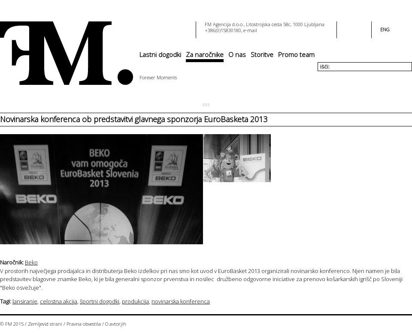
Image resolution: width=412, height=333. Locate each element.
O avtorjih (115, 324)
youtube (359, 27)
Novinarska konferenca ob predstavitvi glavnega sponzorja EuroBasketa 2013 (133, 119)
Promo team (296, 54)
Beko (31, 262)
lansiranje (24, 301)
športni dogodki (99, 301)
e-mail (250, 30)
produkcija (135, 301)
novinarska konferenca (180, 301)
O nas (237, 54)
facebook (348, 27)
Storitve (262, 54)
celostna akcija (58, 301)
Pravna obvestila (84, 324)
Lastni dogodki (160, 54)
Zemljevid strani (45, 324)
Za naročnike (205, 54)
